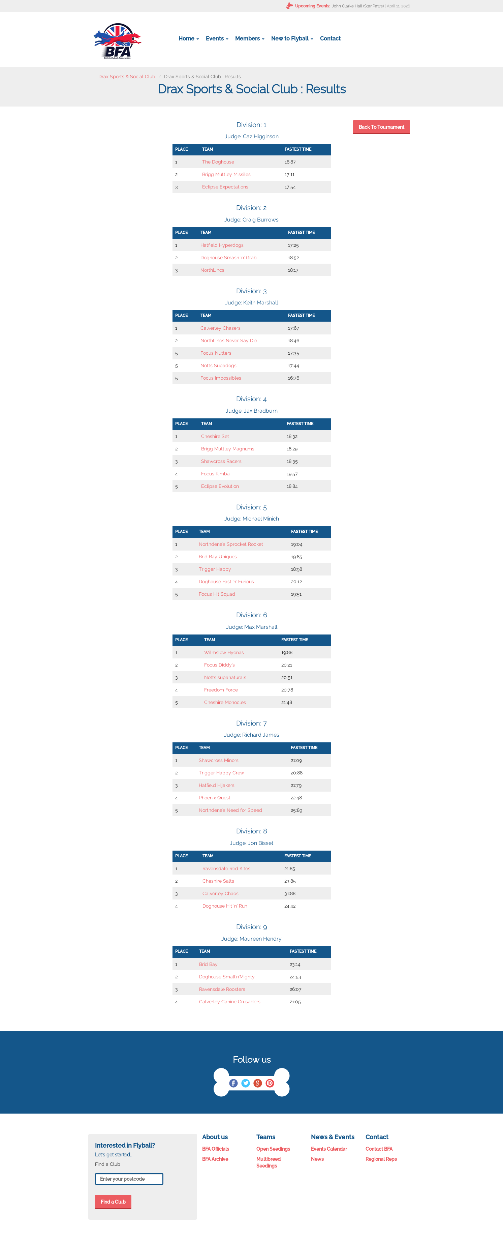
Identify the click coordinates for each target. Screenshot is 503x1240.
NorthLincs (212, 270)
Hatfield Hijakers (216, 785)
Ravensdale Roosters (222, 989)
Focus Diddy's (219, 665)
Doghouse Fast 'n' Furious (226, 581)
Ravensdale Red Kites (226, 868)
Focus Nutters (215, 353)
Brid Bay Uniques (218, 556)
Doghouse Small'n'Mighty (227, 976)
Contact (330, 38)
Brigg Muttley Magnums (227, 448)
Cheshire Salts (218, 881)
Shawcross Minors (219, 760)
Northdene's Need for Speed (230, 810)
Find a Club (113, 1202)
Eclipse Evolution (220, 486)
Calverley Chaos (220, 893)
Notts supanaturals (225, 677)
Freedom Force (221, 689)
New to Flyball (292, 38)
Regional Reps (381, 1159)
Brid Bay (208, 964)
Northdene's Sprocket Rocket (231, 544)
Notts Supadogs (218, 365)
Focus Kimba (215, 473)
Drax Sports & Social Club (126, 76)
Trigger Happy (215, 569)
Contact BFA (379, 1149)
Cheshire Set (215, 436)
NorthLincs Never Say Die (228, 340)
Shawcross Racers (221, 461)
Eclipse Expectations (225, 186)
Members (249, 38)
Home (189, 38)
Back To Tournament (381, 127)
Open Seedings (273, 1149)
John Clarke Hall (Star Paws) (358, 6)
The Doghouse (218, 162)
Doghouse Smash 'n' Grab (228, 257)
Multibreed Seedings (268, 1162)
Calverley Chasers (220, 328)
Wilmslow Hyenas (224, 652)
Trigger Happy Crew (221, 772)
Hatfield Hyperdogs (222, 245)
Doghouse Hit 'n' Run (224, 906)
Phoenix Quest (214, 797)
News (317, 1159)
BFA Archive (215, 1159)
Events (217, 38)
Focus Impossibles (220, 378)
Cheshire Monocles (225, 702)
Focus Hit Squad (217, 594)
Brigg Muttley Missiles (226, 174)
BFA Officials (215, 1149)
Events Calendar (329, 1149)
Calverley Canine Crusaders (229, 1001)
